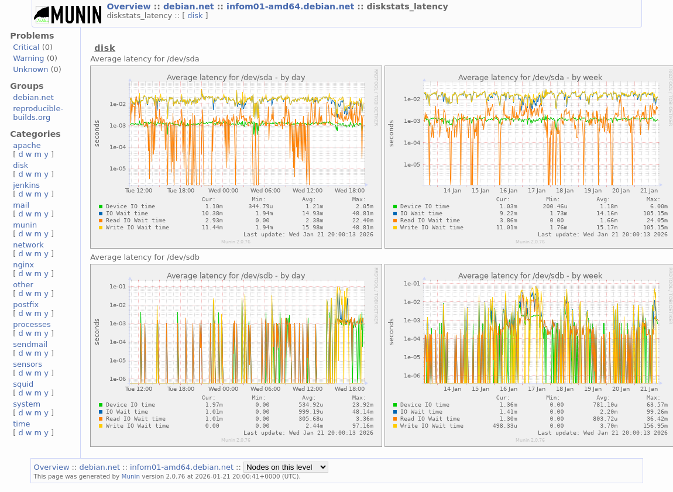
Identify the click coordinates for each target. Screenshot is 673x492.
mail (21, 205)
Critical (26, 47)
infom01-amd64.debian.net (291, 6)
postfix (26, 304)
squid (23, 384)
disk (196, 15)
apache (26, 145)
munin (25, 225)
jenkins (26, 185)
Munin (130, 476)
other (23, 284)
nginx (23, 264)
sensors (27, 364)
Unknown (30, 69)
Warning (28, 58)
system (26, 404)
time (21, 423)
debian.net (190, 6)
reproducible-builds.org (38, 113)
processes (32, 324)
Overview (130, 6)
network (28, 244)
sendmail (30, 344)
